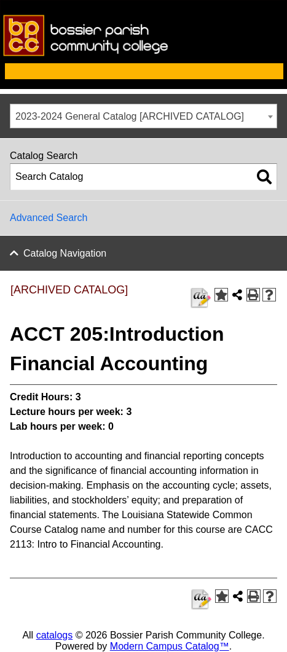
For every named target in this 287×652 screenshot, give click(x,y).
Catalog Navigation (64, 253)
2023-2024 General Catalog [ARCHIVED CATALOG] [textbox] (129, 116)
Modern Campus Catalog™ (169, 646)
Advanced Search (48, 217)
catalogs (54, 635)
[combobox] (143, 116)
